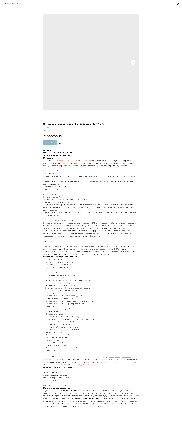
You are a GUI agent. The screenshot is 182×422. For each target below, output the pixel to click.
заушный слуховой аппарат (65, 160)
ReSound (88, 160)
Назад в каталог (11, 4)
